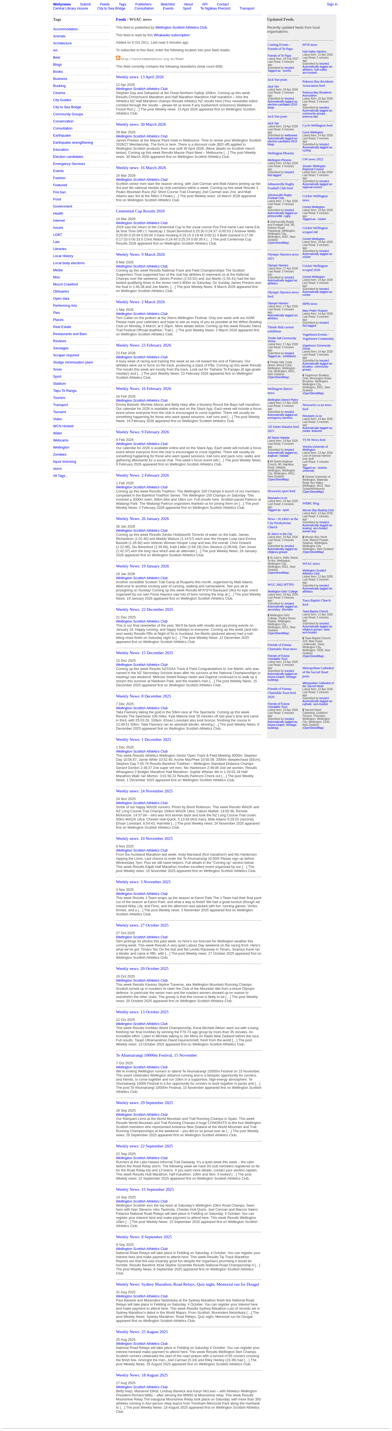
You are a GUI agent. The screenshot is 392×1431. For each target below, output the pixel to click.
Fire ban (59, 192)
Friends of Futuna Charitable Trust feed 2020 (282, 693)
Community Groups (68, 114)
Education (61, 150)
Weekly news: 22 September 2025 (144, 1146)
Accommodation (65, 29)
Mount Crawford (65, 284)
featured (317, 430)
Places (58, 320)
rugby (287, 216)
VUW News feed (313, 440)
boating (307, 528)
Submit (85, 4)
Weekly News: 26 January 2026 (142, 518)
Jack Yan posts (277, 80)
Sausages (61, 348)
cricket (322, 219)
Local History (63, 256)
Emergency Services (69, 164)
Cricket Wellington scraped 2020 (315, 268)
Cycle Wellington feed (317, 125)
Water (57, 433)
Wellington (61, 447)
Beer (56, 57)
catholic (307, 704)
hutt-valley (320, 69)
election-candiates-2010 (282, 104)
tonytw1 (289, 67)
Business (60, 79)
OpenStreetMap (278, 242)
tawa (327, 629)
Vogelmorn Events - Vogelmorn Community (318, 337)
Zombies (59, 454)
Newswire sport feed (281, 491)
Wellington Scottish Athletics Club (181, 27)
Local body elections (69, 263)
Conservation (63, 121)
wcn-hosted (309, 72)
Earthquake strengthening (73, 142)
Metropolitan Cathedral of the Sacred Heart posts (318, 672)
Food (57, 199)
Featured (60, 185)
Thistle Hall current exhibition (281, 329)
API (205, 4)
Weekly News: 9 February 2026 (142, 431)
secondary (274, 609)
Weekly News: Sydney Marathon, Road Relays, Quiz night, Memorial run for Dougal (187, 1284)
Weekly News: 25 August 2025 (142, 1331)
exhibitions (289, 356)
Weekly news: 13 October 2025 (142, 1011)
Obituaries (61, 291)
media (306, 430)
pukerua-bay (310, 116)
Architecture (62, 43)
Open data (61, 298)
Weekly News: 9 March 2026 (140, 254)
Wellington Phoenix (281, 153)
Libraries (59, 249)
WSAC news (311, 564)
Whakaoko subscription (172, 35)
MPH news (309, 304)
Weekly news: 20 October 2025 (142, 968)
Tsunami (59, 412)
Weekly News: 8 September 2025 (144, 1236)
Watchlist (167, 4)
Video (57, 419)
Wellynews (62, 4)
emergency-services (280, 417)
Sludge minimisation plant (73, 362)
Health (58, 213)
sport (286, 510)
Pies (56, 313)
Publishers (143, 4)
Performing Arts (65, 305)
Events (168, 8)
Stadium (59, 383)
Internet (59, 220)
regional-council (312, 187)
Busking (59, 86)
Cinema (59, 93)
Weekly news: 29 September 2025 (144, 1102)
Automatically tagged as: (283, 101)
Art (55, 50)
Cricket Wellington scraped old (315, 230)
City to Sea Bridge (111, 8)
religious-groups (277, 552)
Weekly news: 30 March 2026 (141, 124)
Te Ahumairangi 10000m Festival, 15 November (156, 1055)
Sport (187, 8)
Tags (122, 4)
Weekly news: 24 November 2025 (144, 791)
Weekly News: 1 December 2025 (143, 739)
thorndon (287, 609)
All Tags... (60, 476)
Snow (57, 369)
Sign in (332, 4)
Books (58, 72)
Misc (56, 277)
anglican (273, 455)
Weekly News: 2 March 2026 (140, 301)
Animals (59, 36)
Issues (58, 228)
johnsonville (275, 216)
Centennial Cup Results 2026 (140, 211)
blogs (271, 107)
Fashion (59, 178)
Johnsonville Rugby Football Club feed (281, 186)
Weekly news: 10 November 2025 (144, 838)
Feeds (105, 4)
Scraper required (66, 355)
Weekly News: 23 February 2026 (143, 345)
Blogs (57, 64)
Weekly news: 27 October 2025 (142, 925)
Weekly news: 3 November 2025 (143, 881)
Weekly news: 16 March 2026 (141, 167)
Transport (247, 8)
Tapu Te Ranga (64, 391)
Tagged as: (275, 70)
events (287, 70)
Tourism (59, 398)
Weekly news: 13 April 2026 (140, 76)
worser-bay (309, 531)
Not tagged (274, 175)
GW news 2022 (312, 159)
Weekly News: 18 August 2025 (142, 1375)
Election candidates (68, 157)
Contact (223, 4)
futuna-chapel (276, 676)
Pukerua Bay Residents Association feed (317, 84)
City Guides (62, 100)
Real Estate (62, 327)
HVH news (309, 45)
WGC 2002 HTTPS (281, 585)
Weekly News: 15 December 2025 (144, 652)
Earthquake (62, 135)
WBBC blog (310, 503)
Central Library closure (70, 8)
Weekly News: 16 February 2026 (143, 388)
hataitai (284, 455)
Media (58, 270)
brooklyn (307, 366)
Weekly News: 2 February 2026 (142, 475)
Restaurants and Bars (70, 334)
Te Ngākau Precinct (215, 8)
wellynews (291, 135)
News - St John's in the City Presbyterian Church (283, 523)
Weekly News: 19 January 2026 (142, 566)
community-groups (313, 113)
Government (62, 206)
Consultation (144, 8)
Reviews (59, 341)
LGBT (57, 235)
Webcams (61, 440)
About (188, 4)
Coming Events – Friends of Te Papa (280, 47)
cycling (306, 150)
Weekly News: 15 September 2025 (145, 1189)
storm (57, 469)
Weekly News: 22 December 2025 (144, 609)
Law (56, 242)
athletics (273, 283)
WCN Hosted (63, 426)
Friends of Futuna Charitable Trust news (282, 647)
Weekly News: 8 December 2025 (143, 696)
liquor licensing (64, 461)
